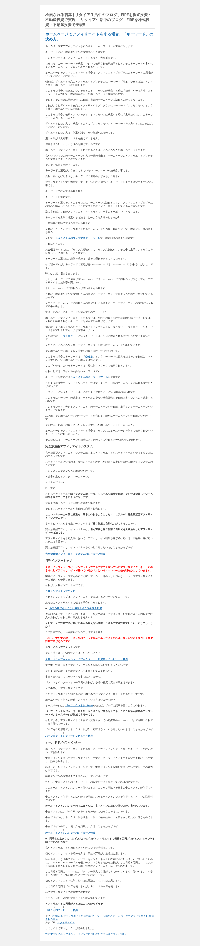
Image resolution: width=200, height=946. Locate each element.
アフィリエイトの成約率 (77, 916)
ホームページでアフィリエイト (130, 916)
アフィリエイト (66, 922)
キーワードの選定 (102, 916)
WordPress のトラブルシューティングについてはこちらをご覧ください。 (86, 934)
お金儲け (57, 916)
